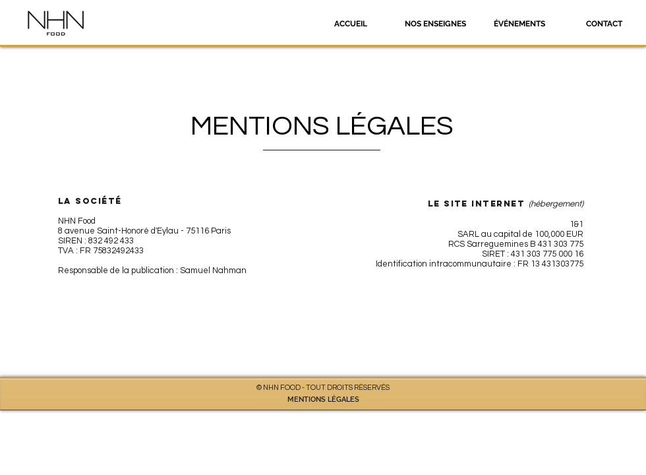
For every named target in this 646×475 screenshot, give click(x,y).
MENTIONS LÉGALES (323, 399)
